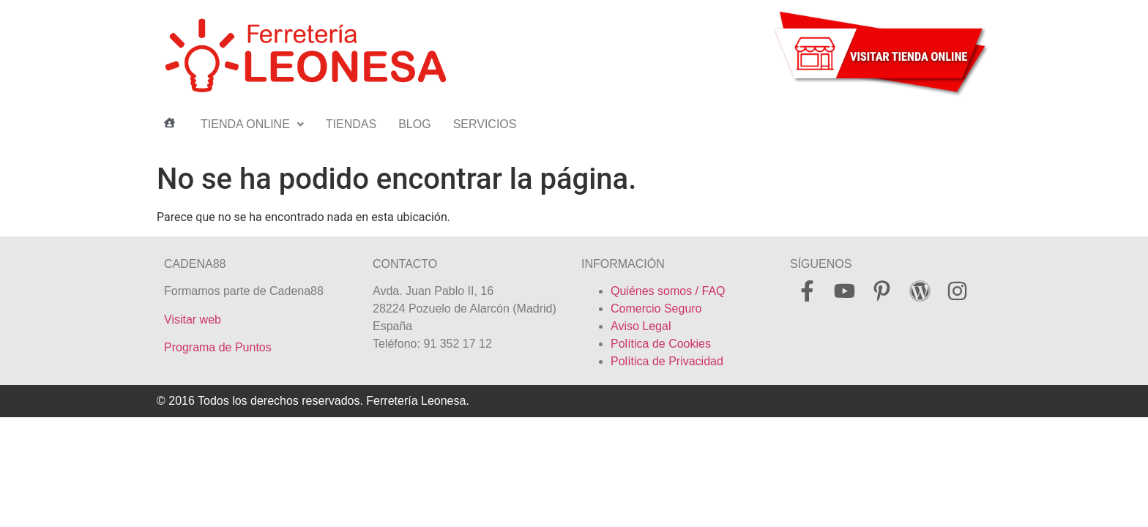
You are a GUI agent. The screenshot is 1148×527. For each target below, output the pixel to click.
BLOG (414, 124)
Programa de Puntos (218, 347)
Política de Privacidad (667, 361)
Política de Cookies (661, 343)
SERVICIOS (485, 124)
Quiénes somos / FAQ (668, 291)
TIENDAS (351, 124)
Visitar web (192, 319)
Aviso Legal (641, 326)
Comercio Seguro (656, 308)
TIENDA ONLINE (252, 124)
